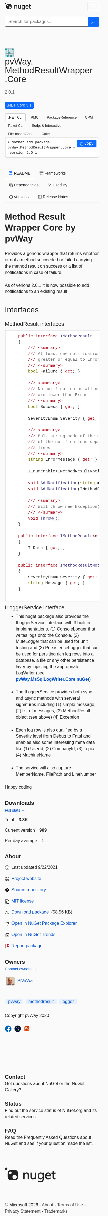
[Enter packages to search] (46, 22)
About (47, 1205)
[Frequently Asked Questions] (10, 1131)
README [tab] (20, 173)
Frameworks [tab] (53, 173)
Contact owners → (21, 969)
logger (68, 1001)
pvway (14, 1001)
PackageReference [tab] (62, 117)
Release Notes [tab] (53, 197)
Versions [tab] (19, 197)
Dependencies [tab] (23, 185)
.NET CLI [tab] (15, 117)
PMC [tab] (34, 117)
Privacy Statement (23, 1211)
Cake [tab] (45, 134)
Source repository (29, 889)
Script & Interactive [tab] (46, 126)
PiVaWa (25, 980)
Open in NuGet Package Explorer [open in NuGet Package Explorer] (44, 923)
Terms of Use (70, 1205)
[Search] (93, 22)
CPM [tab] (89, 117)
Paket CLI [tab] (16, 126)
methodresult (41, 1001)
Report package (27, 945)
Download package (30, 912)
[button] (86, 143)
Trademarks (56, 1211)
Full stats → (15, 810)
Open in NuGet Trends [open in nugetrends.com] (34, 934)
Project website (26, 878)
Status (13, 1104)
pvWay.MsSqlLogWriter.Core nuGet (52, 679)
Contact (15, 1077)
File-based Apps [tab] (21, 134)
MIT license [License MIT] (23, 901)
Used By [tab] (57, 185)
